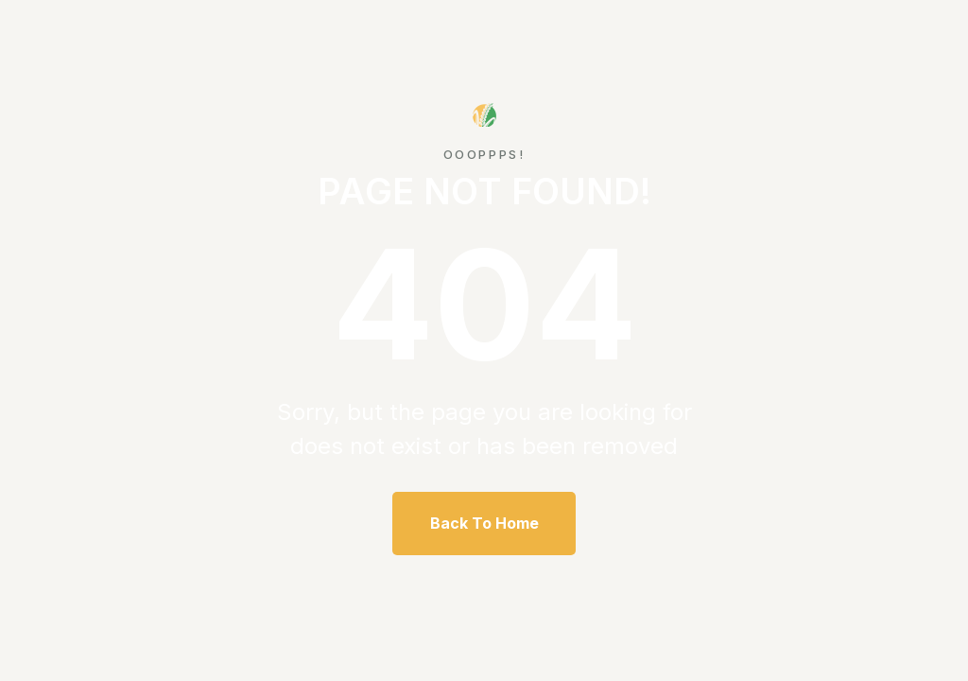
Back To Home (484, 523)
